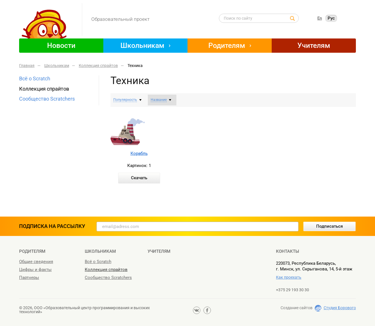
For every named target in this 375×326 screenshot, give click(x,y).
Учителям (313, 45)
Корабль (139, 153)
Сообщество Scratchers (47, 99)
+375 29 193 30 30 (292, 290)
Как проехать (288, 277)
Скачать (139, 177)
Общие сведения (36, 261)
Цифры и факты (35, 269)
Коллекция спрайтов (44, 89)
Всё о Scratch (34, 79)
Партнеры (29, 277)
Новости (61, 45)
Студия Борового (340, 307)
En (319, 18)
